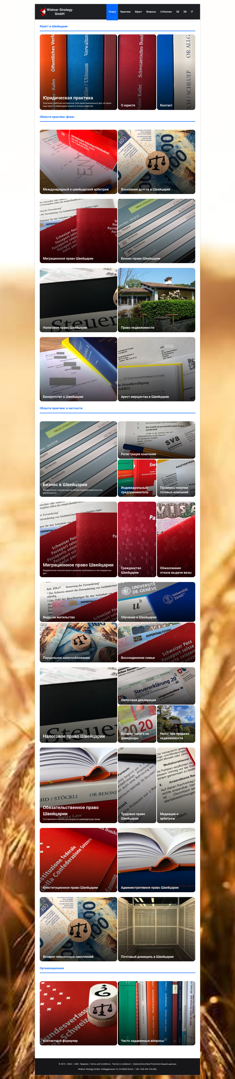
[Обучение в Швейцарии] (156, 602)
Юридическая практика (68, 97)
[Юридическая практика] (78, 72)
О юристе (128, 105)
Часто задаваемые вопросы (142, 1041)
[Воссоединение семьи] (156, 642)
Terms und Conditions (100, 1064)
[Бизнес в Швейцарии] (78, 459)
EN (185, 11)
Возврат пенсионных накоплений (68, 957)
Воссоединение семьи (138, 658)
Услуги (112, 11)
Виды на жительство (59, 617)
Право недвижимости (137, 328)
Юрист (138, 11)
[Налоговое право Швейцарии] (78, 300)
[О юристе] (137, 72)
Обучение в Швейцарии (138, 617)
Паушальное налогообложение (66, 658)
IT (192, 11)
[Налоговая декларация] (156, 686)
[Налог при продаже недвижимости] (176, 724)
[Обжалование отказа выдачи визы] (176, 539)
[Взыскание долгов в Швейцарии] (156, 162)
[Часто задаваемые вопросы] (156, 1013)
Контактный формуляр (60, 1041)
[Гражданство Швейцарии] (137, 539)
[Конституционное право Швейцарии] (78, 860)
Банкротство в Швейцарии (63, 397)
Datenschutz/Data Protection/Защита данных (154, 1064)
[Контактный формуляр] (78, 1013)
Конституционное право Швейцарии (70, 887)
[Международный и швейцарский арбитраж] (78, 162)
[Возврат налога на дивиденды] (137, 724)
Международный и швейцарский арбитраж (76, 189)
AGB (76, 1064)
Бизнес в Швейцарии (65, 484)
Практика (125, 11)
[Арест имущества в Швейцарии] (156, 369)
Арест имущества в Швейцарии (145, 397)
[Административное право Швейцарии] (156, 860)
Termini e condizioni (121, 1064)
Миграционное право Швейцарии (68, 258)
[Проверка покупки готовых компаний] (176, 478)
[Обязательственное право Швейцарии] (78, 785)
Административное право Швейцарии (150, 887)
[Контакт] (176, 72)
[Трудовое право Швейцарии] (137, 785)
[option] (117, 72)
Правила (84, 1064)
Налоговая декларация (138, 700)
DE (177, 11)
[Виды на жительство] (78, 602)
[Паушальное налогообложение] (78, 642)
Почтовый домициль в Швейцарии (147, 957)
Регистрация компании (138, 454)
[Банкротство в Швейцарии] (78, 369)
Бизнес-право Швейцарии (140, 258)
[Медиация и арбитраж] (176, 785)
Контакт (166, 11)
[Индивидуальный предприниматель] (137, 478)
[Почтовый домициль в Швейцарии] (156, 929)
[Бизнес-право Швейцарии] (156, 231)
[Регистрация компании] (156, 440)
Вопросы (151, 11)
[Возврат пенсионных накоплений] (78, 929)
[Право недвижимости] (156, 300)
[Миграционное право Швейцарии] (78, 231)
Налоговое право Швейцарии (65, 328)
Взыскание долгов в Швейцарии (145, 189)
